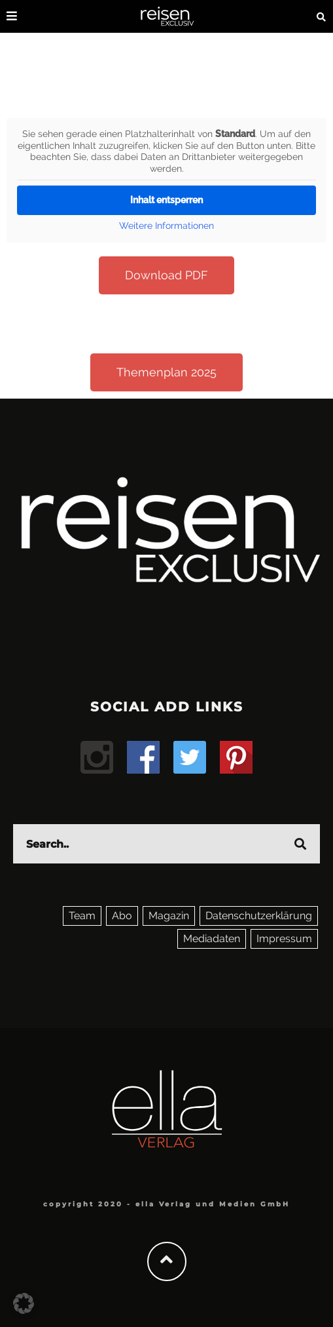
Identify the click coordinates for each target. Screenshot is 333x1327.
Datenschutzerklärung (258, 915)
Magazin (169, 915)
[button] (23, 1303)
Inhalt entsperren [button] (166, 200)
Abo (122, 915)
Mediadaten (211, 938)
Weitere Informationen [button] (166, 225)
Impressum (284, 938)
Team (82, 915)
